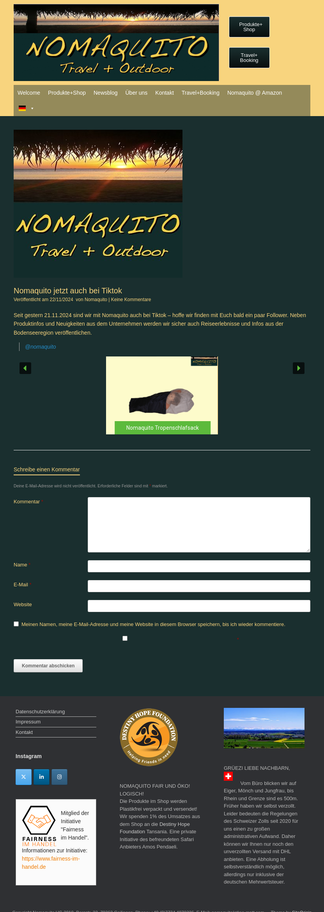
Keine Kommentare (131, 299)
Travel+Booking (201, 93)
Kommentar (28, 502)
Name (22, 565)
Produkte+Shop (67, 93)
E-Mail (23, 584)
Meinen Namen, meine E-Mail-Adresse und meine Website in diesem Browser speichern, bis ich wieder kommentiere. (153, 624)
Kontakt (164, 93)
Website (23, 604)
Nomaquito (96, 299)
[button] (162, 395)
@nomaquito (40, 347)
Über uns (136, 93)
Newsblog (105, 93)
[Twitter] (24, 777)
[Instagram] (59, 777)
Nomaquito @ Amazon (254, 93)
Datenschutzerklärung (40, 711)
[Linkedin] (42, 777)
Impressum (28, 722)
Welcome (29, 93)
